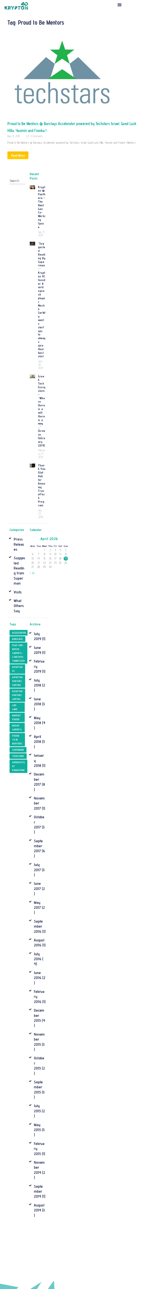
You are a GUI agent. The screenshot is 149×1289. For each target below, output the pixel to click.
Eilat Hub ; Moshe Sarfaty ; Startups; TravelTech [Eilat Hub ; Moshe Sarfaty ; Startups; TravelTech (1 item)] (19, 592)
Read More (19, 155)
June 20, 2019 (40, 326)
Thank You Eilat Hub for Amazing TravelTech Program (42, 428)
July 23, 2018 (40, 453)
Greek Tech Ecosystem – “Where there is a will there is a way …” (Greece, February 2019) (41, 364)
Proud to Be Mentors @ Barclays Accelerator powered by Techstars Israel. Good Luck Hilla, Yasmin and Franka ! (73, 127)
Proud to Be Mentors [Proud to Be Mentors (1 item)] (17, 679)
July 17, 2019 (40, 228)
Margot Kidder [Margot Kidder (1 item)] (17, 656)
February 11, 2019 (41, 401)
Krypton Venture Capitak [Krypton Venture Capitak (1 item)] (18, 620)
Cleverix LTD (78, 1280)
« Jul (32, 512)
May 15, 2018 (13, 135)
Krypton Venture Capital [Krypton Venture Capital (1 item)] (18, 634)
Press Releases (19, 483)
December (39, 718)
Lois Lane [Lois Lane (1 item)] (15, 646)
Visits (18, 531)
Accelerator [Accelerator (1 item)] (20, 572)
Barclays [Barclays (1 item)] (18, 578)
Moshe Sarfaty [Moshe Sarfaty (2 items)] (17, 666)
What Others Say (19, 544)
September (38, 785)
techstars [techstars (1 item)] (19, 695)
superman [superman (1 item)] (18, 689)
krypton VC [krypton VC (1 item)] (18, 608)
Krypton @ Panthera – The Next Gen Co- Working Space (42, 203)
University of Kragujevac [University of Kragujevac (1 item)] (19, 705)
